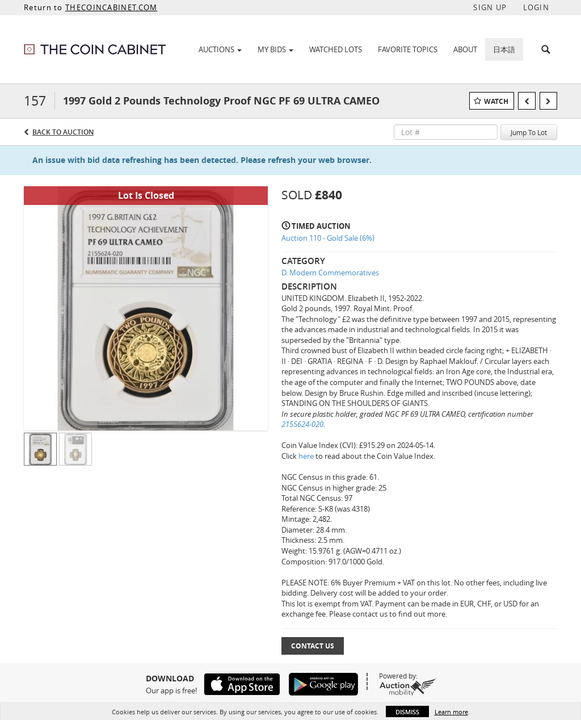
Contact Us (312, 646)
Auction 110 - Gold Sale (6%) (327, 238)
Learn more (451, 712)
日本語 (504, 49)
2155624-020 (302, 424)
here (306, 456)
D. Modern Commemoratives (330, 272)
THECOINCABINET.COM (111, 7)
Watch (496, 101)
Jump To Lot (529, 132)
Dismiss (407, 712)
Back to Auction (63, 132)
